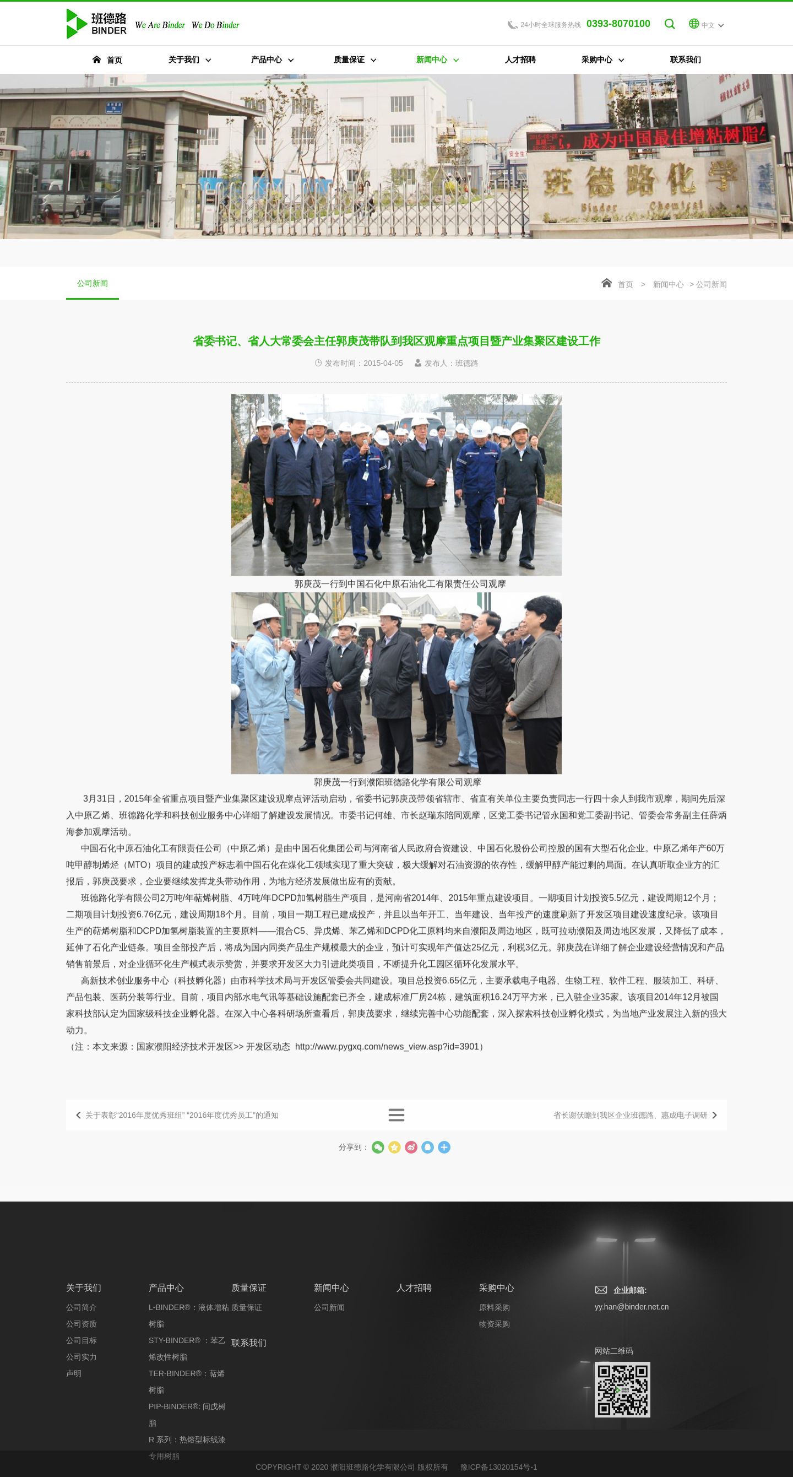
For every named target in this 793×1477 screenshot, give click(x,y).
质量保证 (249, 1374)
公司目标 (81, 1426)
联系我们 (249, 1429)
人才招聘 (414, 1374)
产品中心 (166, 1374)
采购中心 (496, 1374)
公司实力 (81, 1443)
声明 (74, 1460)
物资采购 (494, 1410)
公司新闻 (92, 290)
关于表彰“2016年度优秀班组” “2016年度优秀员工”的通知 (182, 1126)
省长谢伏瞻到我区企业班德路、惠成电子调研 (630, 1126)
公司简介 (81, 1393)
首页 (625, 285)
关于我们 (83, 1374)
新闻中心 (668, 285)
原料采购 (494, 1393)
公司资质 (81, 1410)
